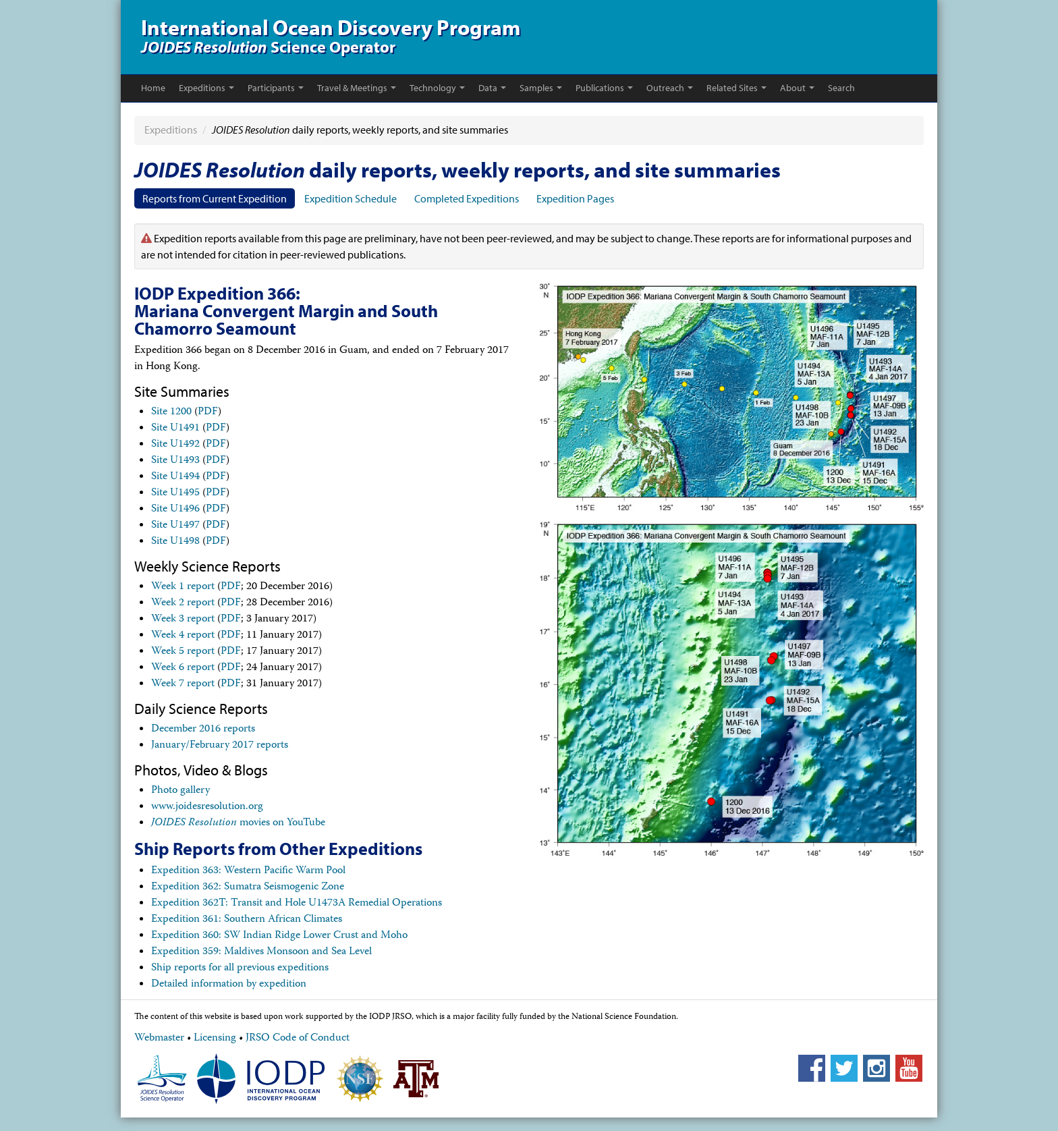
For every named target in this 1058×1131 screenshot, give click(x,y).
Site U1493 (175, 461)
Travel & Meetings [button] (356, 88)
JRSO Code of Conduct (298, 1038)
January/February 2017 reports (219, 745)
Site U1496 (175, 509)
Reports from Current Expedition (214, 198)
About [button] (797, 88)
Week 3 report (183, 619)
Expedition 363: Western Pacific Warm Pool (248, 871)
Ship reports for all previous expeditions (240, 968)
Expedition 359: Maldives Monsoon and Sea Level (261, 952)
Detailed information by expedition (228, 984)
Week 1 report (183, 587)
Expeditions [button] (206, 88)
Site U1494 (175, 477)
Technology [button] (437, 88)
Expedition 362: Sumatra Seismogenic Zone (247, 887)
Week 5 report (183, 652)
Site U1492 (175, 444)
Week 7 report (183, 684)
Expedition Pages (575, 198)
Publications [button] (604, 88)
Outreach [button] (669, 88)
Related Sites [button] (736, 88)
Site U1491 (175, 428)
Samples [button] (541, 88)
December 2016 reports (203, 729)
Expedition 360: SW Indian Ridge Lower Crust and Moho (279, 936)
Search (841, 88)
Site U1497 (175, 525)
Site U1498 (175, 542)
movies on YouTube (238, 823)
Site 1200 (171, 412)
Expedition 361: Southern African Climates (246, 920)
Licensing (215, 1038)
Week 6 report (183, 668)
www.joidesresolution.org (207, 807)
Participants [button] (276, 88)
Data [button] (492, 88)
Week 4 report (183, 635)
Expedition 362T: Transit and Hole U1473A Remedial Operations (296, 903)
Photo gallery (180, 791)
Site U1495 (175, 493)
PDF (208, 412)
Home (153, 88)
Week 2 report (183, 603)
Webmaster (159, 1038)
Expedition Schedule (350, 198)
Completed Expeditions (466, 198)
